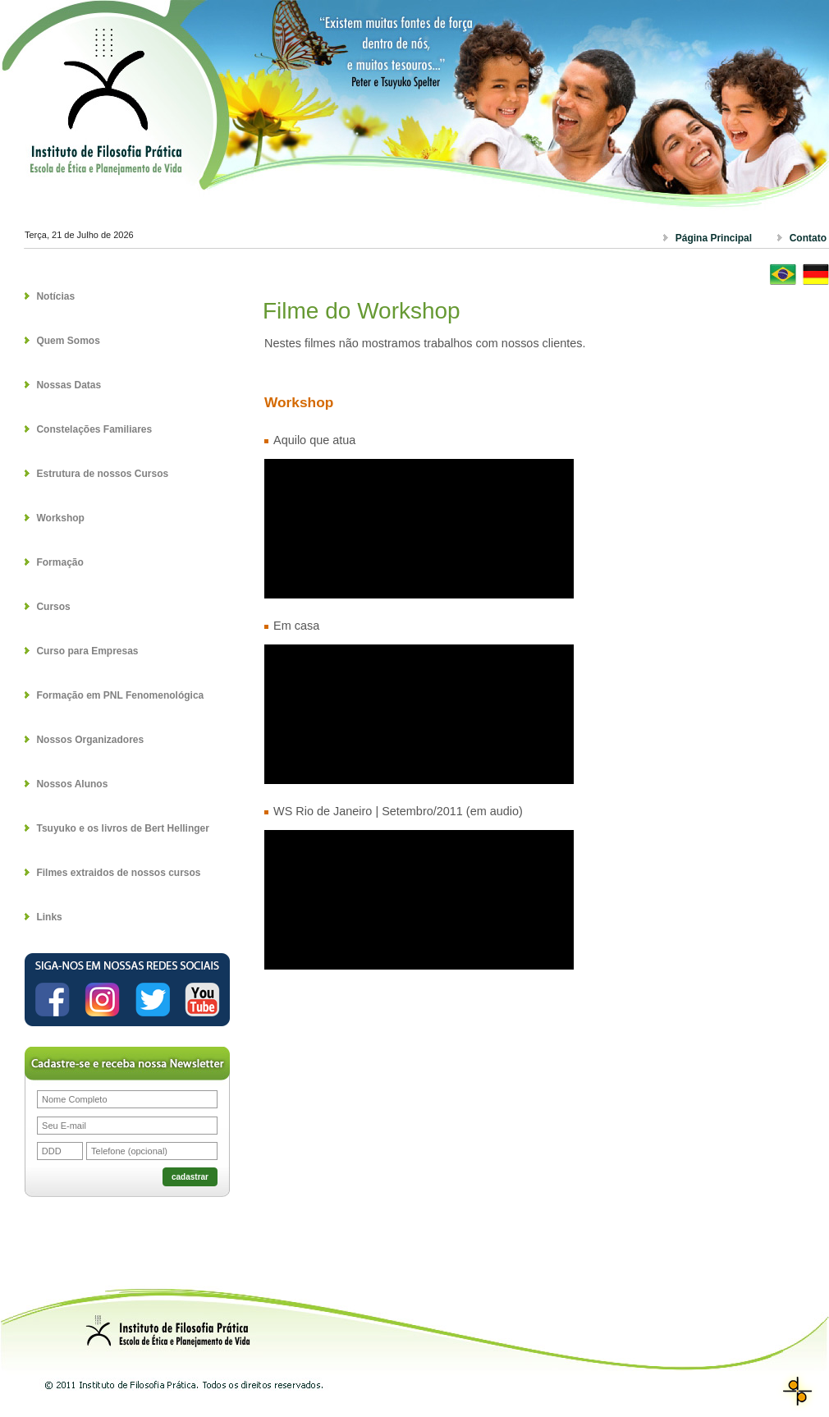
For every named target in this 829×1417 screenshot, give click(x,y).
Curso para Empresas (87, 651)
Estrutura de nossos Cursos (102, 473)
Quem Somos (67, 340)
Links (49, 917)
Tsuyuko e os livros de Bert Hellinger (122, 828)
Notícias (55, 296)
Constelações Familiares (94, 429)
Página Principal (714, 238)
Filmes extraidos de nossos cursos (118, 872)
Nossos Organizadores (90, 739)
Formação (59, 562)
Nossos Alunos (72, 784)
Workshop (60, 518)
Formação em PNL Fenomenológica (120, 695)
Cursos (53, 606)
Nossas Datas (68, 385)
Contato (808, 238)
